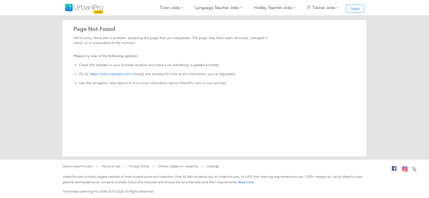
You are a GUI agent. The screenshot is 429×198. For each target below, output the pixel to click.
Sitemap (213, 166)
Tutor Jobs (169, 7)
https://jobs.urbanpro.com (110, 74)
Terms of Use (111, 166)
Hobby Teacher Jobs (273, 7)
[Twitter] (414, 170)
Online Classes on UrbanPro (178, 166)
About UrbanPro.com (78, 166)
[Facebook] (394, 171)
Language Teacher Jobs (217, 7)
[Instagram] (405, 171)
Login (355, 8)
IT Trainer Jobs (321, 7)
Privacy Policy (139, 166)
